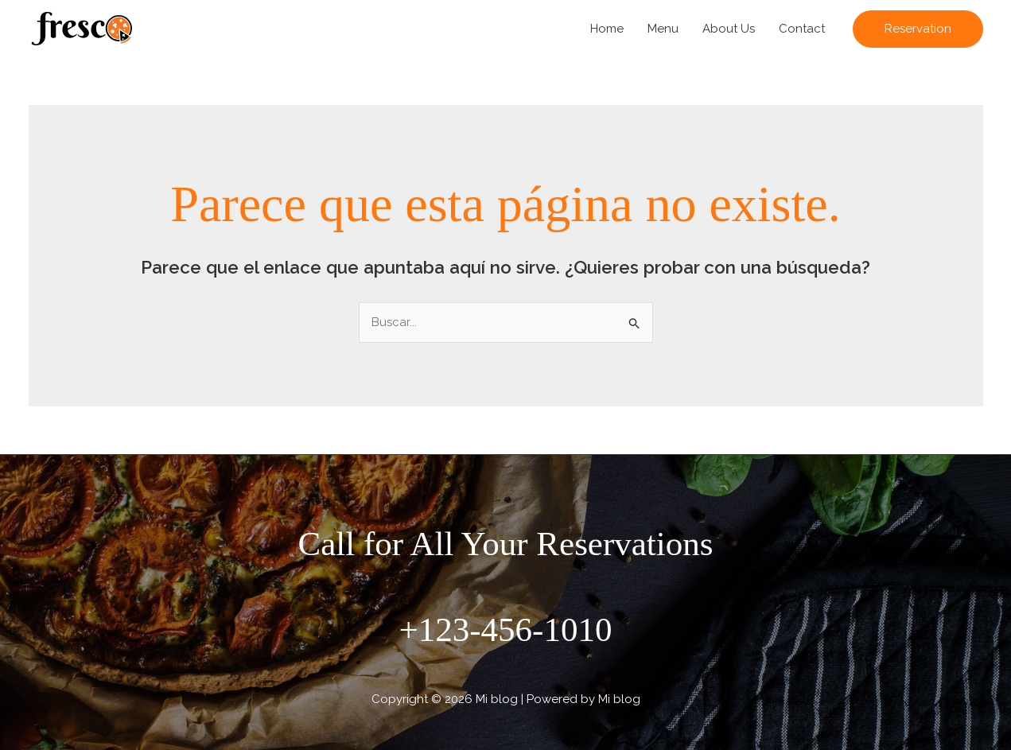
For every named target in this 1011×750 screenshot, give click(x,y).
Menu (663, 28)
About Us (728, 28)
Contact (802, 28)
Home (607, 28)
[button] (918, 29)
